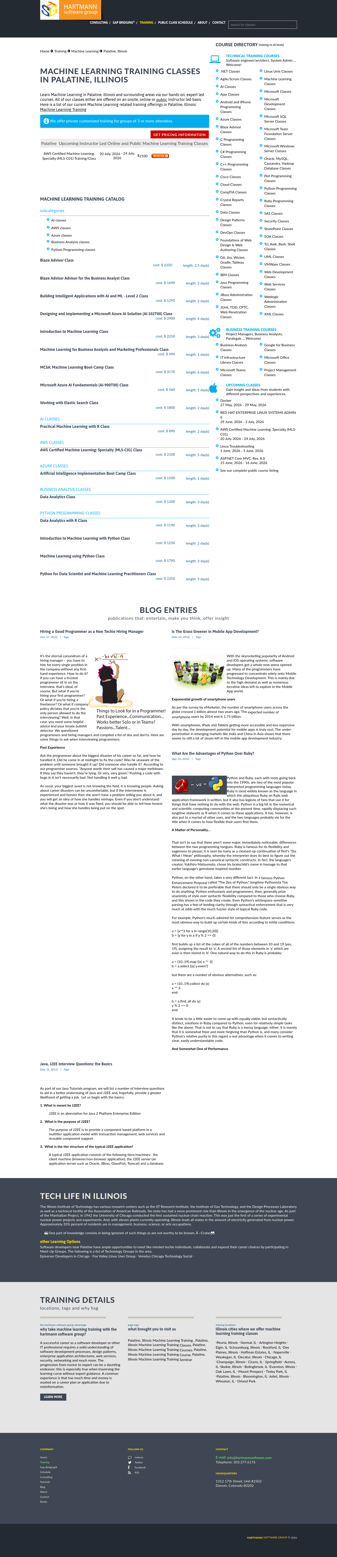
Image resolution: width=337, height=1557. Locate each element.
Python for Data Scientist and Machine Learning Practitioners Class (98, 574)
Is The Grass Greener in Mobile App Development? (215, 631)
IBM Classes (229, 275)
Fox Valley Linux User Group (113, 1256)
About (202, 22)
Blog (42, 1487)
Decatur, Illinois (250, 1357)
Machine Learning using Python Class (72, 556)
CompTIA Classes (233, 192)
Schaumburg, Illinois (244, 1347)
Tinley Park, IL (276, 1371)
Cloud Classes (231, 184)
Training (146, 22)
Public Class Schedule (175, 22)
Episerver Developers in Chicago (65, 1256)
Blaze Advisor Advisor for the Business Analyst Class (85, 278)
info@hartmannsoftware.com (249, 1457)
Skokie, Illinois (231, 1366)
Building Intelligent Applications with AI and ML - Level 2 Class (94, 296)
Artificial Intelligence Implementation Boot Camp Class (88, 473)
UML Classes (274, 256)
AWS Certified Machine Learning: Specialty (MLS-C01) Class (91, 450)
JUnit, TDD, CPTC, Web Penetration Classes (234, 312)
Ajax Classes (229, 94)
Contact (218, 22)
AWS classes (61, 227)
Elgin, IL (222, 1347)
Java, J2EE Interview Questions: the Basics (76, 1064)
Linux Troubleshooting (237, 446)
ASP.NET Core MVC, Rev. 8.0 (242, 458)
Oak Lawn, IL (226, 1371)
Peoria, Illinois (227, 1342)
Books (43, 1501)
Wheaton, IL (225, 1381)
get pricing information (179, 134)
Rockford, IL (272, 1347)
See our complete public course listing (249, 470)
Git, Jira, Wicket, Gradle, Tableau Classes (232, 262)
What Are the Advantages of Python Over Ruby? (213, 753)
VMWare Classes (277, 264)
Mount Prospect (250, 1371)
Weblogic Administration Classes (275, 301)
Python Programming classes (73, 249)
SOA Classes (273, 236)
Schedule (45, 1472)
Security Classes (276, 221)
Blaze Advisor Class (57, 260)
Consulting (99, 22)
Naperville (281, 1352)
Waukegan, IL (226, 1357)
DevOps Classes (232, 232)
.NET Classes (230, 71)
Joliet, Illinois (279, 1376)
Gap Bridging (124, 22)
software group (267, 1537)
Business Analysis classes (70, 242)
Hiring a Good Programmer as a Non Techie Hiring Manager (92, 631)
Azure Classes (231, 119)
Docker (226, 400)
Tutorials (45, 1482)
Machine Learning (85, 51)
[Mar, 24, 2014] (181, 637)
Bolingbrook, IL (256, 1366)
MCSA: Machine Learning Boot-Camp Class (77, 367)
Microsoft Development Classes (274, 104)
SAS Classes (273, 213)
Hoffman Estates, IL (256, 1352)
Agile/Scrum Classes (236, 79)
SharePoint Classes (278, 229)
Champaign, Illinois (231, 1362)
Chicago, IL (273, 1357)
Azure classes (61, 235)
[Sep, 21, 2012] (49, 1069)
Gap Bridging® (48, 1467)
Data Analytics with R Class (63, 520)
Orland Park (246, 1381)
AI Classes (228, 86)
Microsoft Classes (277, 91)
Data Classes (230, 212)
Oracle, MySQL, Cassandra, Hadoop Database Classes (279, 163)
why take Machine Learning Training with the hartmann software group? (78, 1331)
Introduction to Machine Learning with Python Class (85, 538)
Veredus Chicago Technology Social (165, 1256)
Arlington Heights (272, 1342)
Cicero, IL (255, 1362)
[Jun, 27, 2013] (49, 637)
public (161, 99)
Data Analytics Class (57, 497)
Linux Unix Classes (278, 71)
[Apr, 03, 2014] (180, 759)
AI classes (58, 220)
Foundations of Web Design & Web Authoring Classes (236, 245)
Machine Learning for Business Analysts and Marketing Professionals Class (104, 349)
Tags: (66, 637)
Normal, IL (248, 1342)
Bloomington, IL (255, 1376)
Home (45, 51)
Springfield (273, 1362)
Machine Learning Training (63, 109)
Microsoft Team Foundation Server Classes (278, 134)
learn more (53, 1397)
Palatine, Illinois (115, 51)
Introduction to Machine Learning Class (74, 331)
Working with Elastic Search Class (69, 403)
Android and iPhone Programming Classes (235, 107)
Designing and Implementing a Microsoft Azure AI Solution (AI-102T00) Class (106, 313)
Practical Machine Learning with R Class (75, 426)
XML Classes (274, 314)
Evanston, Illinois (282, 1366)
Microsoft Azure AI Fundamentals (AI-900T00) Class (84, 385)
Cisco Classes (230, 177)
